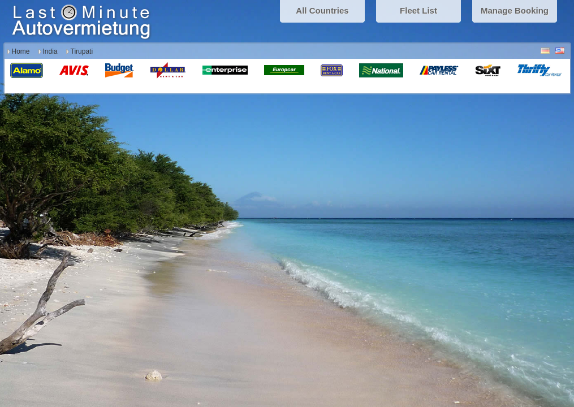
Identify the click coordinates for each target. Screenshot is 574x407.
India (50, 51)
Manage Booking (515, 10)
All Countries (322, 10)
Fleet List (418, 10)
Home (21, 51)
